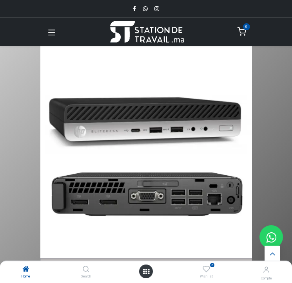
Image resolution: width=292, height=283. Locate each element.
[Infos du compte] (266, 269)
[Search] (86, 269)
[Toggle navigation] (51, 31)
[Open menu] (146, 271)
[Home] (25, 269)
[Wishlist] (206, 269)
